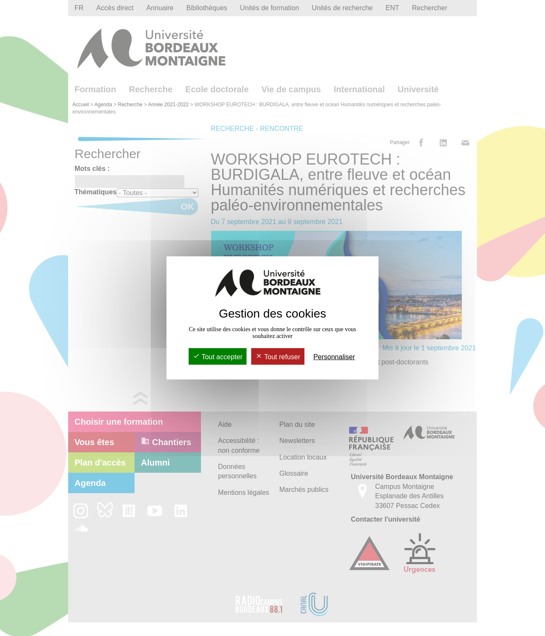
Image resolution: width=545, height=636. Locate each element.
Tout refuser (277, 357)
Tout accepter (217, 357)
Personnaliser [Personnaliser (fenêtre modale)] (334, 357)
